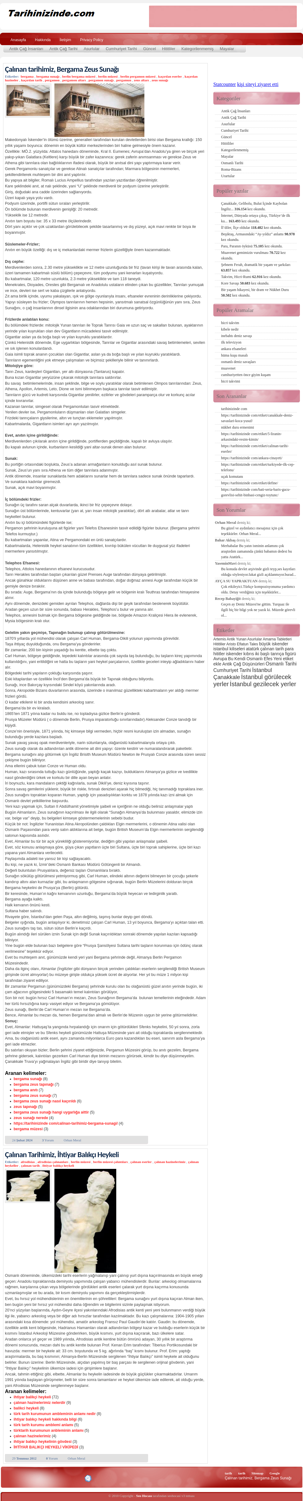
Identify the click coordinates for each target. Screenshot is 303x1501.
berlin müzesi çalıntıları (110, 1162)
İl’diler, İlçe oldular (251, 227)
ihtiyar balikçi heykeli (32, 1397)
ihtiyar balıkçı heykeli (58, 1165)
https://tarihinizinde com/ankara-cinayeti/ (251, 458)
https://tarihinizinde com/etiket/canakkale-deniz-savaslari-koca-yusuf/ (257, 418)
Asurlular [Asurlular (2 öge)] (254, 639)
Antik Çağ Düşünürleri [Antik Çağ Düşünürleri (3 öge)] (243, 663)
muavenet (228, 368)
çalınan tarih (30, 1165)
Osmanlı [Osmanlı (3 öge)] (254, 658)
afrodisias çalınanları (52, 1162)
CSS (58, 1478)
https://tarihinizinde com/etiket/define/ (249, 483)
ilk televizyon (231, 342)
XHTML (37, 1477)
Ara (290, 39)
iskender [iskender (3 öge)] (234, 653)
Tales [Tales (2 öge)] (254, 644)
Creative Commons (11, 1477)
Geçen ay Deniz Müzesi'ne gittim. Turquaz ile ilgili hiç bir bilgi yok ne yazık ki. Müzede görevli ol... (258, 610)
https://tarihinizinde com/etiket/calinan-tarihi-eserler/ (255, 449)
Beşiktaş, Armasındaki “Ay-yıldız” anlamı (258, 237)
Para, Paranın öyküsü (252, 246)
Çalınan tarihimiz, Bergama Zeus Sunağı (62, 69)
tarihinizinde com (234, 409)
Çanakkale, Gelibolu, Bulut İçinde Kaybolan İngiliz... (254, 206)
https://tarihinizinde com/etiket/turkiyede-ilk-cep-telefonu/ (258, 467)
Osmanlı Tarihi (232, 163)
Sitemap (257, 1473)
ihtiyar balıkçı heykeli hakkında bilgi (45, 1419)
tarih (228, 1473)
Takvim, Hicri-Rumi (251, 277)
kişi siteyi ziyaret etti (258, 84)
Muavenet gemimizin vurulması (253, 255)
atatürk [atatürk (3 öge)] (252, 648)
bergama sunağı (47, 76)
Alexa (20, 1478)
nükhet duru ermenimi (237, 427)
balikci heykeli (26, 1408)
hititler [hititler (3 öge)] (219, 653)
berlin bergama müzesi (79, 76)
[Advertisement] (223, 16)
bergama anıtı (26, 1090)
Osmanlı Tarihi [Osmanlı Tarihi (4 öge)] (281, 663)
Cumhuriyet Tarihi (121, 48)
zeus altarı (141, 80)
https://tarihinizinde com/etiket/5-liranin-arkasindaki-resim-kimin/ (251, 437)
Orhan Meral (72, 1140)
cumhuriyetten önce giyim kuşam (246, 375)
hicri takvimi (230, 381)
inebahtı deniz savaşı (236, 336)
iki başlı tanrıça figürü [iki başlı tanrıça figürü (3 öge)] (275, 653)
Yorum (48, 1140)
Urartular (228, 176)
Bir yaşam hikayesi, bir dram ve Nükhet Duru (255, 292)
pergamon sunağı (100, 80)
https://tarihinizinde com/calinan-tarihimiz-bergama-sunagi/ (66, 1123)
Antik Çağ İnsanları (26, 48)
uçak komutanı (232, 476)
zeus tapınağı (25, 1107)
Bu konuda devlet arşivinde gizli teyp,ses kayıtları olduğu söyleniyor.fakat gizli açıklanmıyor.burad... (258, 572)
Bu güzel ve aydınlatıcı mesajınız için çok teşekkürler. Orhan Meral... (252, 531)
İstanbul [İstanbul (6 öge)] (262, 670)
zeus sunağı (160, 80)
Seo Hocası (144, 1496)
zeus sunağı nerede (31, 1118)
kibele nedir (230, 329)
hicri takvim (230, 323)
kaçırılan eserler (170, 76)
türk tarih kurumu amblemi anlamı (43, 1425)
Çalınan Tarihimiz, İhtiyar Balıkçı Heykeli (62, 1154)
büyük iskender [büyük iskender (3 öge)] (273, 643)
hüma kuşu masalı (234, 355)
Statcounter (224, 84)
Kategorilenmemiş (197, 48)
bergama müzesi (28, 1129)
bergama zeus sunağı (32, 1095)
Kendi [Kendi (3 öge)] (239, 658)
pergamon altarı (74, 80)
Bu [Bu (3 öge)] (230, 658)
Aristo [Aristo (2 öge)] (231, 644)
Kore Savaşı (245, 283)
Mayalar (227, 48)
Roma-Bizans (231, 169)
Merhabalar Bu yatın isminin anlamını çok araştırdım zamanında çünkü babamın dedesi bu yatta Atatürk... (256, 551)
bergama (27, 76)
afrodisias (28, 1162)
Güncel (149, 48)
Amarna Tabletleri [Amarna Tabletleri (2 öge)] (277, 639)
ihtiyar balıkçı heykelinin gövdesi (42, 1441)
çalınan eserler (141, 1162)
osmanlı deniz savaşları (238, 362)
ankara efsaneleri (233, 349)
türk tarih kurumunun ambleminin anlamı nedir (55, 1414)
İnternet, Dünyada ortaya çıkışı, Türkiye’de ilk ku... (255, 218)
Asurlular (92, 48)
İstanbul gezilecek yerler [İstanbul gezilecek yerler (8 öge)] (263, 684)
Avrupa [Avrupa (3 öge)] (220, 658)
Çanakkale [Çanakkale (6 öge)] (226, 677)
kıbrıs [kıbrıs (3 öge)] (248, 653)
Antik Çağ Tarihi (63, 48)
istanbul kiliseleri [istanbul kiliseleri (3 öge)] (229, 648)
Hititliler (168, 48)
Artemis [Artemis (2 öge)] (219, 639)
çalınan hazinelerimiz (170, 1162)
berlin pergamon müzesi (138, 76)
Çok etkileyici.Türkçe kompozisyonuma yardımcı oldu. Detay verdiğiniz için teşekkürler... (258, 589)
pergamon (52, 80)
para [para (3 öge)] (289, 648)
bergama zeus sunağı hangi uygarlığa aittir (51, 1112)
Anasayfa (18, 40)
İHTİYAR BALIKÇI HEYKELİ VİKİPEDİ (46, 1447)
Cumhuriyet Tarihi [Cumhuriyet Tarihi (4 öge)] (232, 670)
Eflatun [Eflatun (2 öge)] (242, 644)
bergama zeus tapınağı (33, 1084)
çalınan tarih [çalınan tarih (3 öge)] (272, 648)
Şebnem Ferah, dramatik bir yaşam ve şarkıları (255, 267)
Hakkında (43, 40)
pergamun (123, 80)
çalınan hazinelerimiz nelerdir (39, 1403)
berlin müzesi (107, 76)
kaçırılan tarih (31, 80)
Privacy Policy (91, 40)
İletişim (65, 40)
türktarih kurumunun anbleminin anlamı (48, 1430)
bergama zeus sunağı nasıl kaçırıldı (45, 1101)
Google (275, 1473)
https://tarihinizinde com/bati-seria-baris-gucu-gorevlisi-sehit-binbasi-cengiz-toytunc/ (255, 492)
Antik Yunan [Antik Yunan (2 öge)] (236, 639)
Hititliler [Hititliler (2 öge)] (219, 644)
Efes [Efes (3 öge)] (268, 658)
